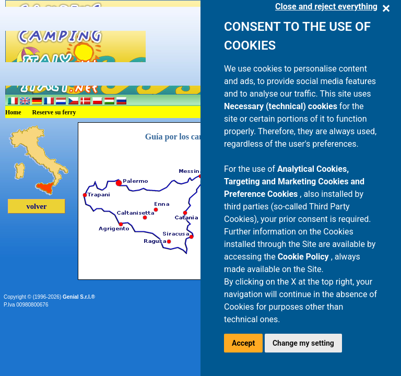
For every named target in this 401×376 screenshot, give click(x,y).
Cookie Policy (304, 257)
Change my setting (303, 343)
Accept (243, 343)
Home (13, 112)
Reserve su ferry (54, 112)
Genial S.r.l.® (79, 297)
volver (36, 206)
